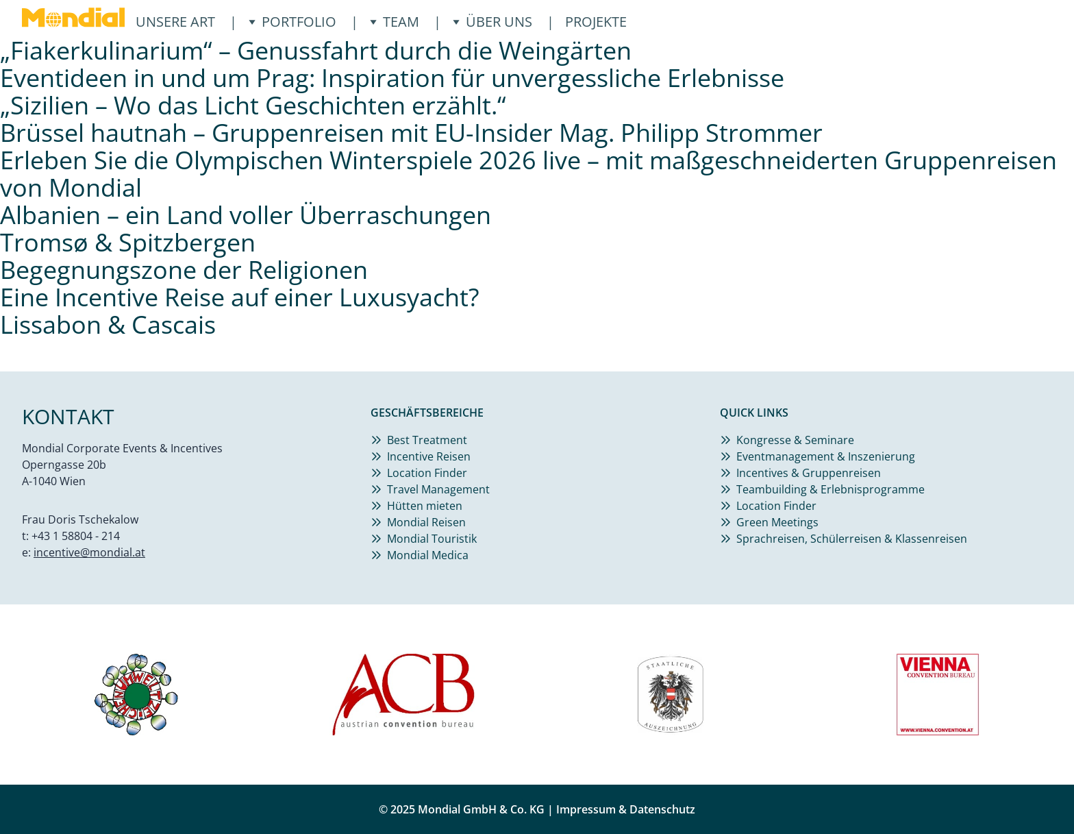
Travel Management (438, 489)
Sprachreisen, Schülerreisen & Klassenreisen (851, 538)
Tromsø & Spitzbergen (127, 242)
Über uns (492, 21)
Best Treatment (427, 439)
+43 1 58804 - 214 (76, 535)
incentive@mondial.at (89, 552)
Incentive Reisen (429, 456)
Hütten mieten (424, 505)
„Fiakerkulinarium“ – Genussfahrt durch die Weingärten (316, 50)
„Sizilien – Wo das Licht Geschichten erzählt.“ (253, 105)
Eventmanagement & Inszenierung (825, 456)
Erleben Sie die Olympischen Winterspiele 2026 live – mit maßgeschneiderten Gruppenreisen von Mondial (528, 173)
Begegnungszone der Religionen (184, 269)
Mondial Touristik (432, 538)
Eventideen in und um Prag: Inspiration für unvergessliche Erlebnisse (392, 78)
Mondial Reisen (426, 522)
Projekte (596, 21)
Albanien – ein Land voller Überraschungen (245, 215)
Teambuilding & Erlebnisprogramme (830, 489)
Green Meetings (777, 522)
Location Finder (427, 472)
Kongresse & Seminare (795, 439)
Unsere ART (175, 21)
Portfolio (292, 21)
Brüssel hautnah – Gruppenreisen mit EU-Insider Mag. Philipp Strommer (411, 132)
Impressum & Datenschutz (625, 809)
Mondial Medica (428, 555)
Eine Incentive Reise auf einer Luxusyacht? (239, 297)
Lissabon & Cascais (108, 324)
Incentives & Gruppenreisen (808, 472)
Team (394, 21)
